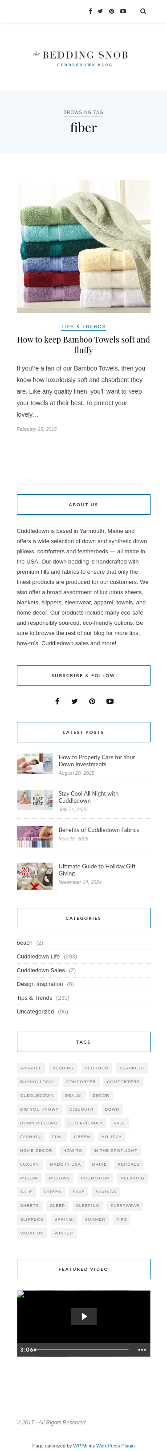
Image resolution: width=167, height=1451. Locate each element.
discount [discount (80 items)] (81, 1109)
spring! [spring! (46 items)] (64, 1219)
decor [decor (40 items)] (101, 1095)
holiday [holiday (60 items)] (112, 1137)
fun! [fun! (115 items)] (57, 1137)
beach (25, 942)
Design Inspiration (40, 984)
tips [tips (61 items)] (121, 1219)
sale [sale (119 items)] (26, 1192)
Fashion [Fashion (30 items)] (30, 1137)
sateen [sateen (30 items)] (52, 1192)
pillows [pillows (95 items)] (59, 1178)
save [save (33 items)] (79, 1192)
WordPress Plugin (115, 1445)
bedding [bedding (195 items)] (63, 1068)
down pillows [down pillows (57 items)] (38, 1123)
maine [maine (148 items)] (99, 1164)
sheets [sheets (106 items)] (29, 1205)
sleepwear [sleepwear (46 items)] (124, 1205)
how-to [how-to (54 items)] (72, 1150)
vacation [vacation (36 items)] (32, 1233)
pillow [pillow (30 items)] (29, 1178)
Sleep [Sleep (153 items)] (57, 1205)
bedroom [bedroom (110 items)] (97, 1068)
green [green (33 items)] (82, 1137)
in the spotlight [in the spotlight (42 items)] (116, 1150)
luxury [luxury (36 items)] (29, 1164)
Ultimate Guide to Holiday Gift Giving (97, 870)
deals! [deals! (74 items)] (73, 1095)
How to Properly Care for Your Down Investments (97, 760)
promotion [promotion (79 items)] (95, 1178)
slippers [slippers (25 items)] (32, 1219)
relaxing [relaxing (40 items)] (133, 1178)
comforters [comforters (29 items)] (123, 1082)
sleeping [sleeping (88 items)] (88, 1205)
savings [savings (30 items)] (106, 1192)
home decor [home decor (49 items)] (36, 1150)
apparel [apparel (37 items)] (31, 1068)
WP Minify (84, 1445)
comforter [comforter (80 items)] (81, 1082)
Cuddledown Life (38, 956)
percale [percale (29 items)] (129, 1164)
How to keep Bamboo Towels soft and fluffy (83, 344)
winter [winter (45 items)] (64, 1233)
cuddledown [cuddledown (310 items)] (37, 1095)
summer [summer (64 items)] (95, 1219)
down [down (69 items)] (112, 1109)
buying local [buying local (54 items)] (38, 1082)
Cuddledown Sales (41, 970)
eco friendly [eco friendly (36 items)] (85, 1123)
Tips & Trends (83, 326)
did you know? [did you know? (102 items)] (39, 1109)
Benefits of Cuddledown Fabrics (99, 829)
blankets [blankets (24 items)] (132, 1068)
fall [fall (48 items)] (119, 1123)
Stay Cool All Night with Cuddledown (89, 797)
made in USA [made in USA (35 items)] (65, 1164)
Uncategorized (35, 1011)
